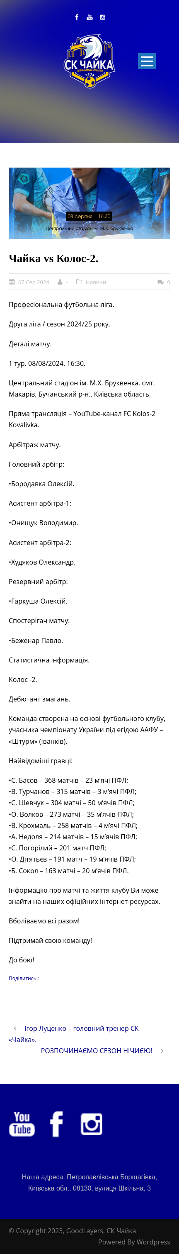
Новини (96, 282)
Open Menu (147, 61)
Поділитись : (24, 978)
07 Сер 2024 (33, 282)
